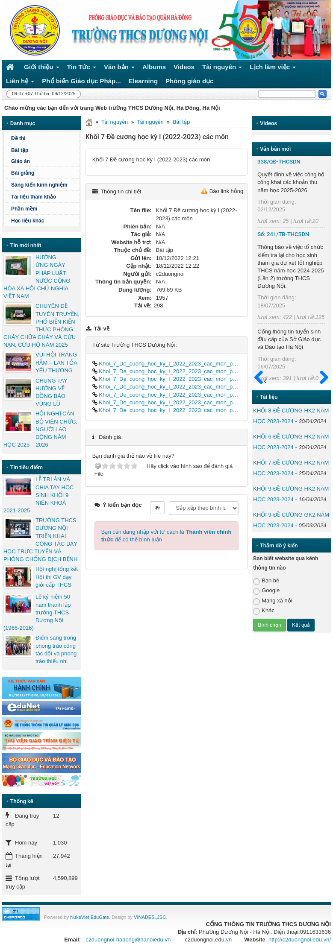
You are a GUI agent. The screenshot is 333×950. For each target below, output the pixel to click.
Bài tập (181, 122)
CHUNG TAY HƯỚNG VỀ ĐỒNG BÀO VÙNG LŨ (51, 392)
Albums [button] (154, 66)
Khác (263, 610)
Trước (261, 382)
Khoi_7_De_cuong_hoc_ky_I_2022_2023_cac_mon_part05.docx (166, 395)
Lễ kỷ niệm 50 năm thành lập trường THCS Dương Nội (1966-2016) (37, 612)
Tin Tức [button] (81, 68)
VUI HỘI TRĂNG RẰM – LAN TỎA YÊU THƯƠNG (56, 362)
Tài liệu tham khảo (33, 197)
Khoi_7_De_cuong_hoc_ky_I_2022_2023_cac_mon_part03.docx (166, 379)
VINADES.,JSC (150, 917)
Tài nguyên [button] (222, 68)
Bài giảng (22, 173)
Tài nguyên (114, 122)
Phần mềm (24, 209)
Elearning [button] (143, 81)
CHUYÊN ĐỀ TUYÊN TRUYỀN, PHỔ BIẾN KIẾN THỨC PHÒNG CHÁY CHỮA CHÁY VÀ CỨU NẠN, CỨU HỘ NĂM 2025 (41, 325)
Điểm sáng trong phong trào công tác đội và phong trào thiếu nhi (56, 649)
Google (266, 590)
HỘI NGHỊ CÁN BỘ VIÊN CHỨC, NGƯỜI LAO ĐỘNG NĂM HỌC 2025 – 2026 (40, 429)
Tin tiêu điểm (26, 467)
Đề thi (18, 138)
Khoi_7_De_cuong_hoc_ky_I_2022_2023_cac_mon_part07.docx (166, 410)
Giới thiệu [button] (41, 68)
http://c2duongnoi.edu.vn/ (299, 939)
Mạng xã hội (272, 601)
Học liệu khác (27, 221)
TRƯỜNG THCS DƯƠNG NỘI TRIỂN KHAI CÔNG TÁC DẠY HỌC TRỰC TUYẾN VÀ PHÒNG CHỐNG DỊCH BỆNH (40, 539)
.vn (228, 939)
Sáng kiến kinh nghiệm (39, 185)
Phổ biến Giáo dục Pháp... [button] (81, 81)
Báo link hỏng (226, 191)
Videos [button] (184, 66)
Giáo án (20, 161)
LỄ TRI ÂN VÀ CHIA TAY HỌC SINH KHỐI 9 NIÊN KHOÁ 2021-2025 (38, 495)
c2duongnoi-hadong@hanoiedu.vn (128, 939)
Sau (320, 377)
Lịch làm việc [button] (273, 68)
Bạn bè (266, 581)
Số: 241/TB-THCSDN (283, 234)
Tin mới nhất (25, 245)
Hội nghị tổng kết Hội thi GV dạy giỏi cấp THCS (56, 577)
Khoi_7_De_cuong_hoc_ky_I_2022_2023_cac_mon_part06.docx (166, 402)
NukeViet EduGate (89, 917)
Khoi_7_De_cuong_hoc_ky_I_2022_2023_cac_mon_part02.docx (166, 371)
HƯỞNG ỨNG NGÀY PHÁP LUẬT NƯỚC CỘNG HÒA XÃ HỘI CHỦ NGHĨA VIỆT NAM (36, 276)
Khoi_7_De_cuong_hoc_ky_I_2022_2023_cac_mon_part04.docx (166, 386)
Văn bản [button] (119, 68)
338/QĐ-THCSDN (279, 161)
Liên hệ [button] (20, 82)
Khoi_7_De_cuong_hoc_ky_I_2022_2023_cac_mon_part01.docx (166, 363)
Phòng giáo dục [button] (189, 81)
